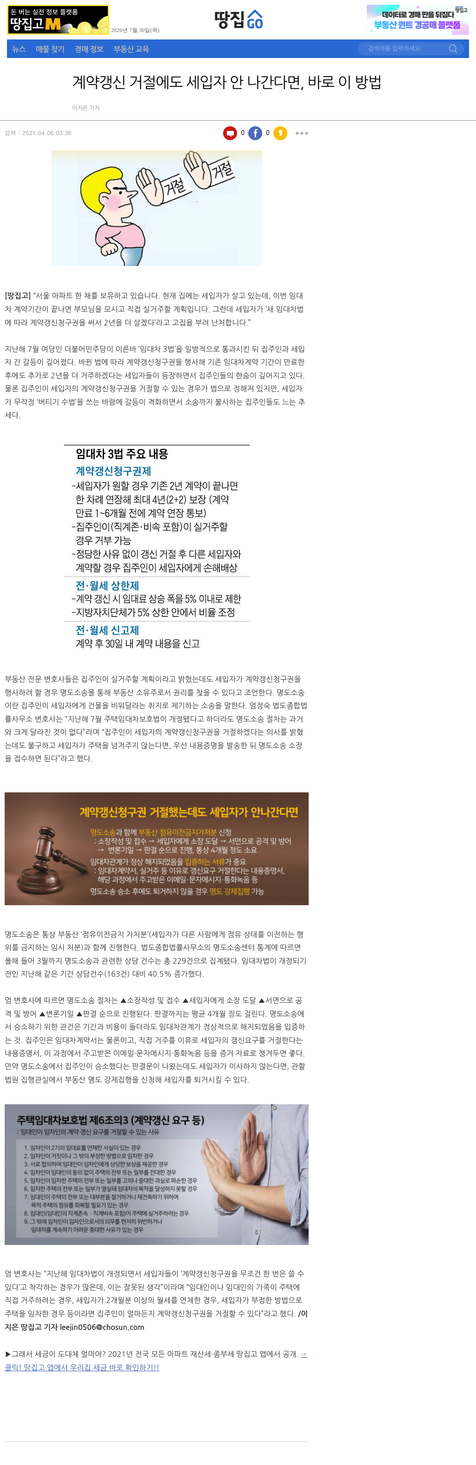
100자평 (230, 133)
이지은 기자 (86, 108)
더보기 (302, 133)
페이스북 (255, 133)
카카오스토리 (280, 133)
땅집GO (239, 19)
